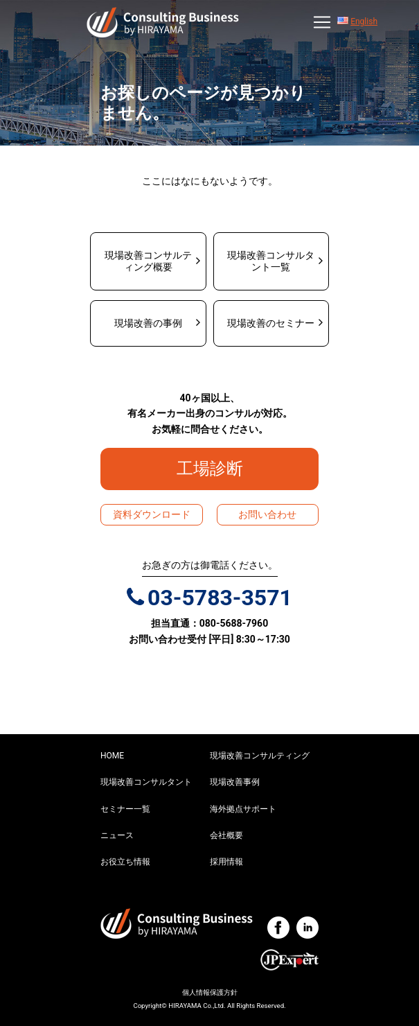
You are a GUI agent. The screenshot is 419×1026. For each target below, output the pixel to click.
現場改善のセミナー (270, 323)
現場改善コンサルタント (146, 782)
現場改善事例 (235, 782)
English (363, 21)
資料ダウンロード (151, 514)
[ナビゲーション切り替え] (322, 22)
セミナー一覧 (125, 809)
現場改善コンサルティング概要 (148, 261)
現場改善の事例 (148, 323)
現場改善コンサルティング (260, 755)
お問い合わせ (267, 514)
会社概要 (226, 835)
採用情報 (226, 862)
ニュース (117, 835)
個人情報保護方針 (210, 992)
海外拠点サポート (243, 809)
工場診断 (218, 468)
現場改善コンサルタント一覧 (270, 261)
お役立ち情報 (125, 862)
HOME (112, 755)
